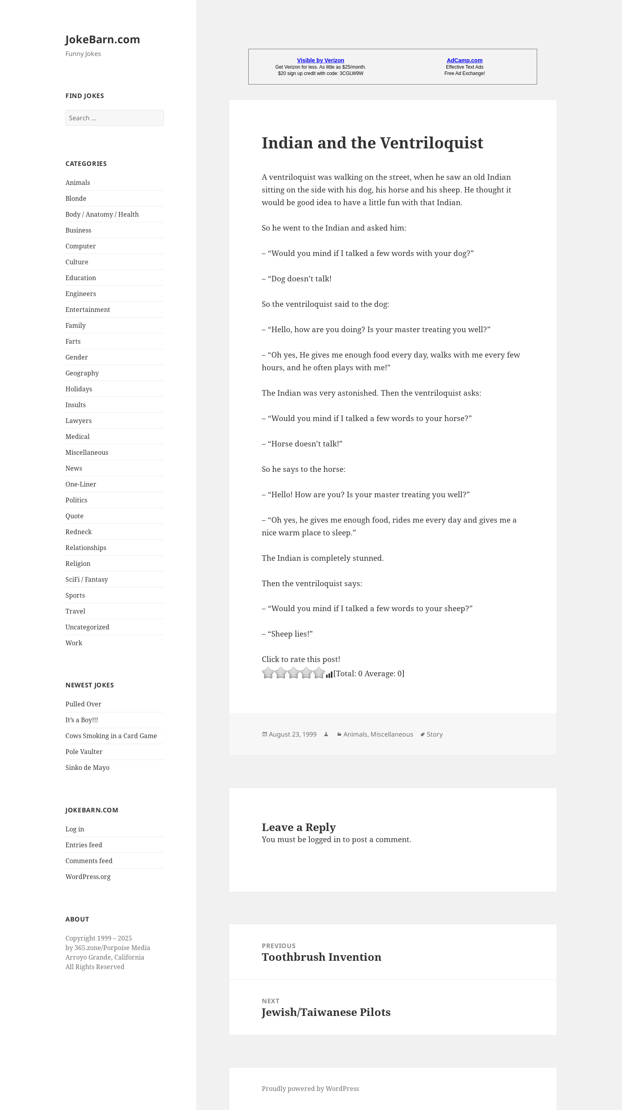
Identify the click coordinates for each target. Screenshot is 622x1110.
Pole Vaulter (84, 751)
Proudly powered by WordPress (310, 1088)
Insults (75, 404)
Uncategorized (87, 627)
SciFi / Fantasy (86, 579)
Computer (80, 246)
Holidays (78, 389)
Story (435, 734)
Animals (77, 182)
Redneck (78, 531)
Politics (76, 500)
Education (80, 277)
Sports (75, 595)
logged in (324, 839)
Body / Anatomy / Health (102, 214)
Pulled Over (83, 704)
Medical (77, 436)
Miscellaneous (86, 452)
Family (75, 325)
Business (78, 230)
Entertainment (87, 309)
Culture (76, 262)
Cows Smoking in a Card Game (111, 735)
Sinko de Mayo (87, 767)
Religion (77, 563)
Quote (74, 516)
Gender (76, 357)
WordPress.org (88, 876)
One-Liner (80, 484)
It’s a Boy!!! (81, 720)
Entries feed (83, 845)
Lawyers (78, 420)
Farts (73, 341)
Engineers (80, 293)
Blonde (75, 198)
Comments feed (89, 860)
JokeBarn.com (102, 39)
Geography (82, 373)
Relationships (85, 547)
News (73, 468)
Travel (75, 611)
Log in (74, 829)
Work (73, 643)
